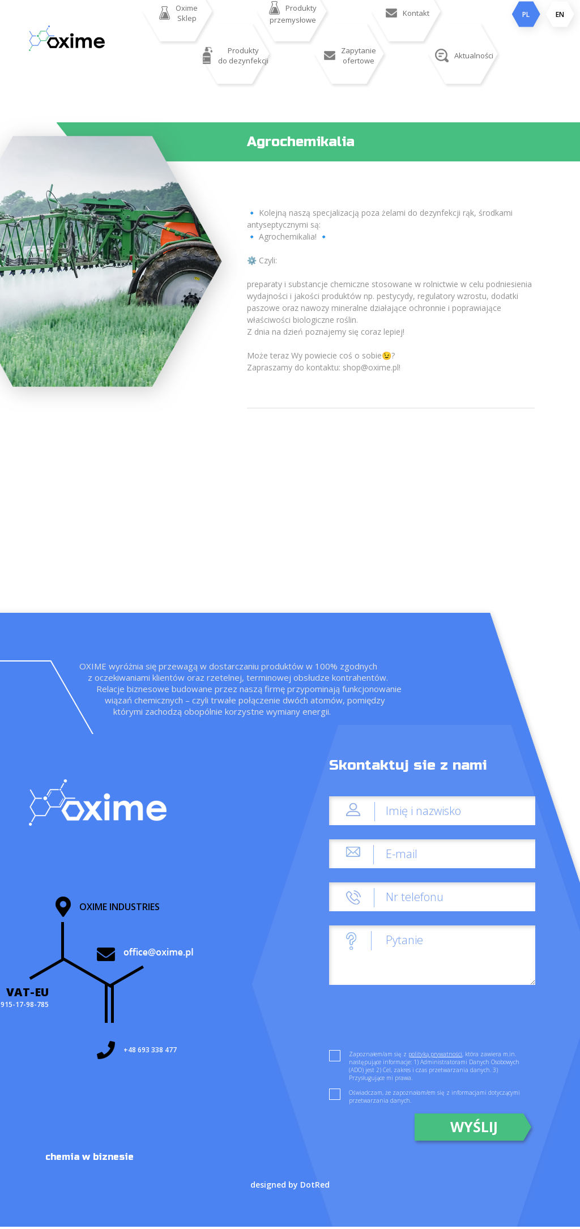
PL (526, 14)
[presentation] (415, 1021)
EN (560, 14)
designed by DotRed (290, 1184)
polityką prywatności (435, 1054)
